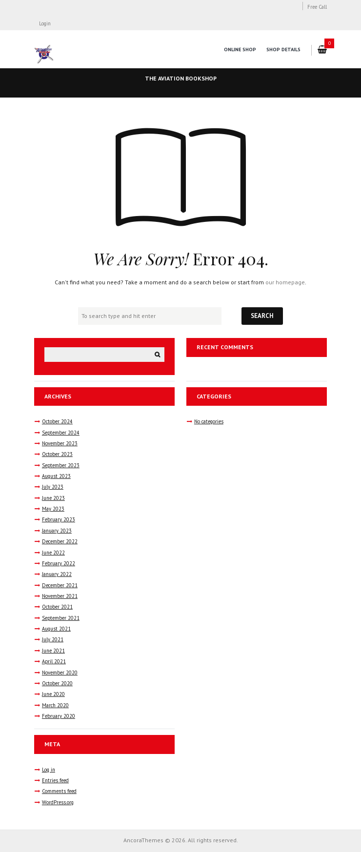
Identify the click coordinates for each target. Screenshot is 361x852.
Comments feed (59, 791)
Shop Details (283, 49)
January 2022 (57, 574)
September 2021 (61, 617)
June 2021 (53, 650)
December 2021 (60, 585)
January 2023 (57, 530)
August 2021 (56, 628)
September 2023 (61, 465)
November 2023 (60, 443)
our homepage (285, 282)
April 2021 (54, 661)
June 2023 (53, 498)
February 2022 (58, 563)
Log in (48, 769)
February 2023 (58, 519)
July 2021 (52, 639)
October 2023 (57, 454)
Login (45, 23)
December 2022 (60, 541)
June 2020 (53, 694)
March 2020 (55, 705)
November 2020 (60, 672)
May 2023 (53, 508)
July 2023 (52, 486)
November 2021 (60, 596)
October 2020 (57, 683)
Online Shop (240, 49)
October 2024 (57, 421)
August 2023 (56, 476)
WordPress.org (58, 802)
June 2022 (53, 552)
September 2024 (61, 432)
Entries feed (55, 780)
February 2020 (58, 716)
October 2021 (57, 606)
